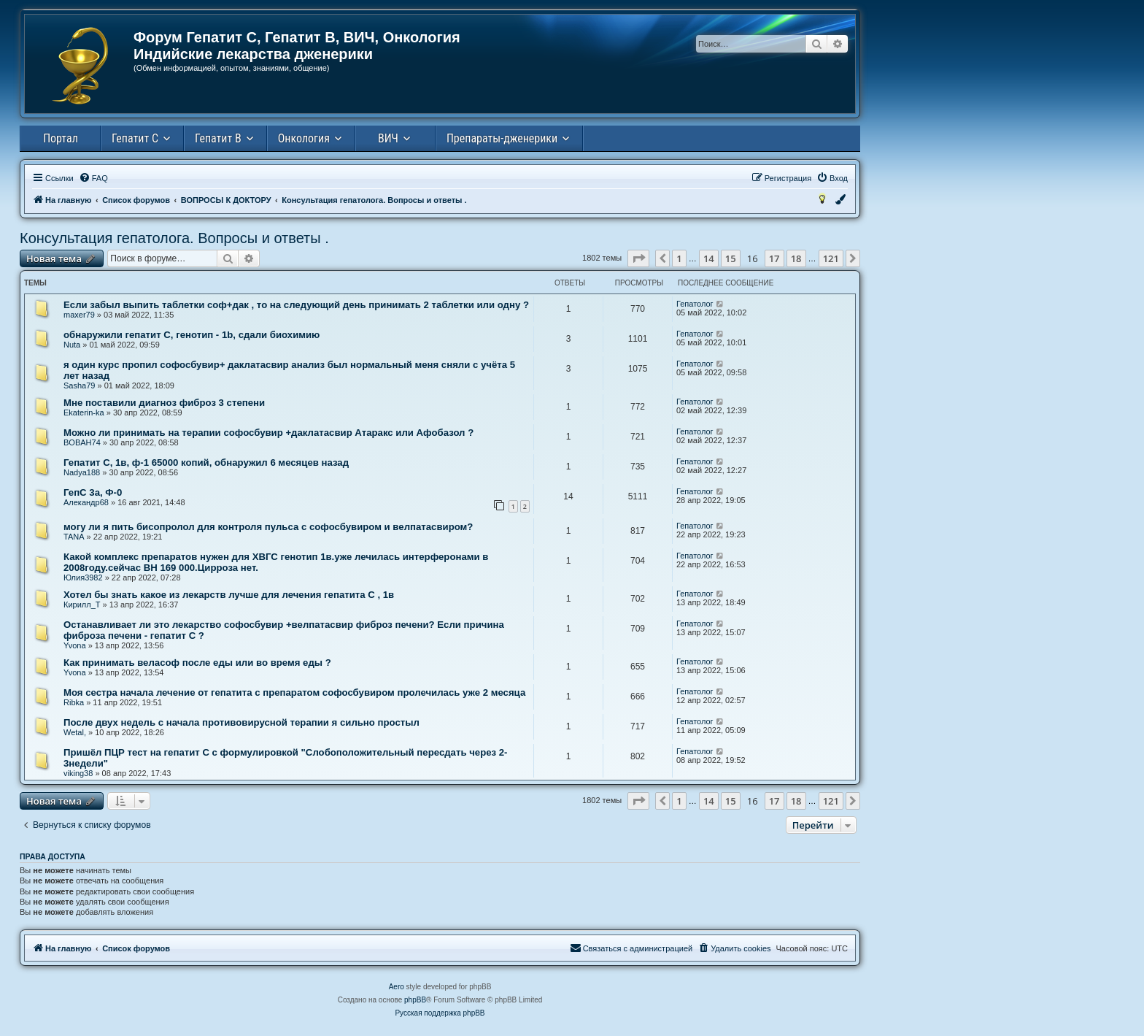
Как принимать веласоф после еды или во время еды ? (197, 662)
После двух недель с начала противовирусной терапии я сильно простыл (241, 722)
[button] (638, 258)
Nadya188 (81, 472)
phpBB (415, 1000)
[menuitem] (93, 178)
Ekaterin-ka (83, 412)
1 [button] (678, 258)
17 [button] (774, 258)
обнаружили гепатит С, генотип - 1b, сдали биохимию (191, 334)
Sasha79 (79, 385)
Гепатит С (135, 138)
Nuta (71, 344)
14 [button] (708, 258)
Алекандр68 (86, 502)
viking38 (78, 773)
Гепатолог (695, 303)
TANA (74, 536)
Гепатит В (218, 138)
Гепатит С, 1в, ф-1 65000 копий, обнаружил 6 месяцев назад (206, 462)
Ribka (73, 702)
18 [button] (796, 258)
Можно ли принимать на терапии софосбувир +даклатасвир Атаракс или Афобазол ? (268, 432)
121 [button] (831, 258)
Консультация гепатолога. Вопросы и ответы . (174, 238)
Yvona (74, 645)
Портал (60, 138)
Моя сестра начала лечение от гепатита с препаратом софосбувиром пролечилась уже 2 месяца (294, 692)
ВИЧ (388, 138)
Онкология (304, 138)
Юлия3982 (83, 577)
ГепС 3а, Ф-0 (92, 492)
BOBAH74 (82, 442)
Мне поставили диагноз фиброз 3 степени (164, 402)
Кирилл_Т (82, 604)
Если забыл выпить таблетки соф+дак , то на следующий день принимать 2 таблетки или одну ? (296, 304)
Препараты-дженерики (502, 138)
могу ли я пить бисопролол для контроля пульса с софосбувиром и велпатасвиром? (268, 526)
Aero (396, 987)
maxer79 (79, 314)
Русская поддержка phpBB (439, 1013)
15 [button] (730, 258)
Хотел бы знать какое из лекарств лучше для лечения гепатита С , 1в (228, 594)
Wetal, (74, 732)
